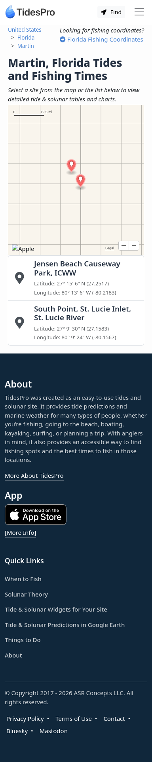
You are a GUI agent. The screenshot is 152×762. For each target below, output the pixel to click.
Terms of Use (73, 718)
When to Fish (23, 579)
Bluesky (17, 731)
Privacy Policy (25, 718)
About (13, 655)
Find (111, 12)
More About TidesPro (34, 475)
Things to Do (23, 640)
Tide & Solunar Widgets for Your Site (56, 609)
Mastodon (54, 731)
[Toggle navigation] (139, 12)
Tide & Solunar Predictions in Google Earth (65, 625)
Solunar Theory (26, 594)
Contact (114, 718)
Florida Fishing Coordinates (101, 39)
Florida (26, 37)
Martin (25, 45)
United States (25, 29)
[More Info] (20, 532)
